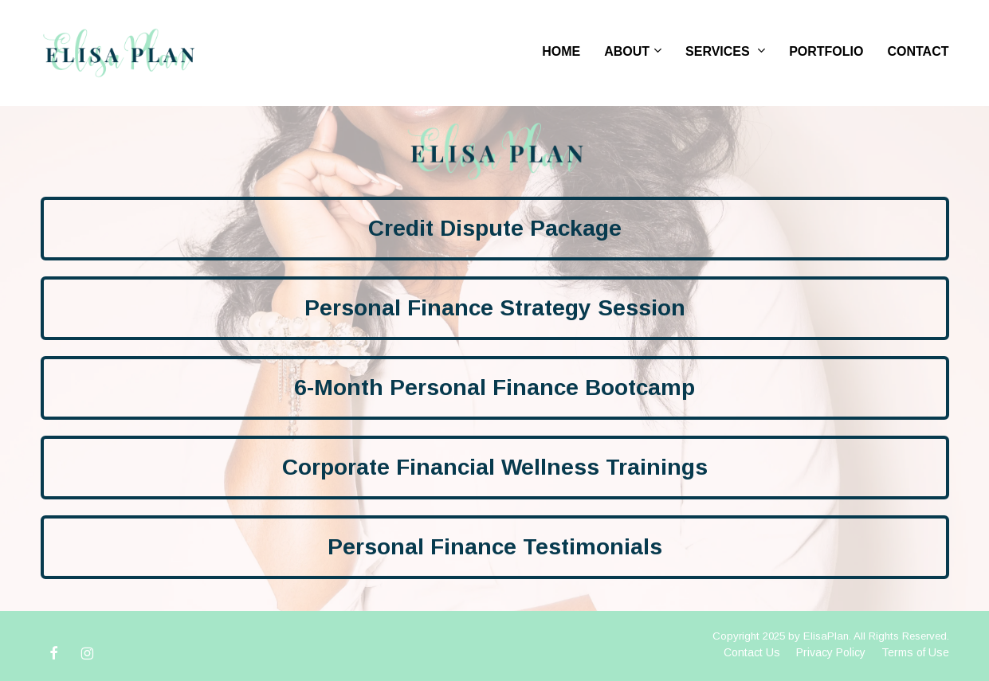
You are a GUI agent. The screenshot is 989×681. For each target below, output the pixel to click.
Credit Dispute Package (495, 228)
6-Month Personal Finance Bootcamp (494, 387)
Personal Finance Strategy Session (494, 307)
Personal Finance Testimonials (495, 546)
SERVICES (719, 51)
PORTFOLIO (826, 51)
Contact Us (752, 652)
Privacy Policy (830, 652)
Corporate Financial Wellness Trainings (495, 467)
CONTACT (917, 51)
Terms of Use (915, 652)
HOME (561, 51)
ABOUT (627, 51)
